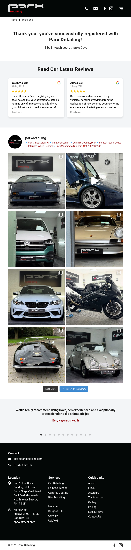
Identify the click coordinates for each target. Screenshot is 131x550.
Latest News (95, 511)
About (91, 483)
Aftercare (93, 492)
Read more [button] (17, 112)
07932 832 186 (23, 465)
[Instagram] (111, 8)
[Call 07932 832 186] (86, 8)
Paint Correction (58, 488)
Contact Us (94, 516)
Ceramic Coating (58, 492)
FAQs (91, 488)
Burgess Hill (55, 511)
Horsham (53, 506)
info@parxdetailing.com (28, 458)
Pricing (92, 507)
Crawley (53, 515)
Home (14, 19)
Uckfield (53, 520)
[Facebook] (104, 8)
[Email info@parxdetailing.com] (95, 8)
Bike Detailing (56, 497)
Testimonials (96, 497)
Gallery (92, 502)
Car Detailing (56, 483)
